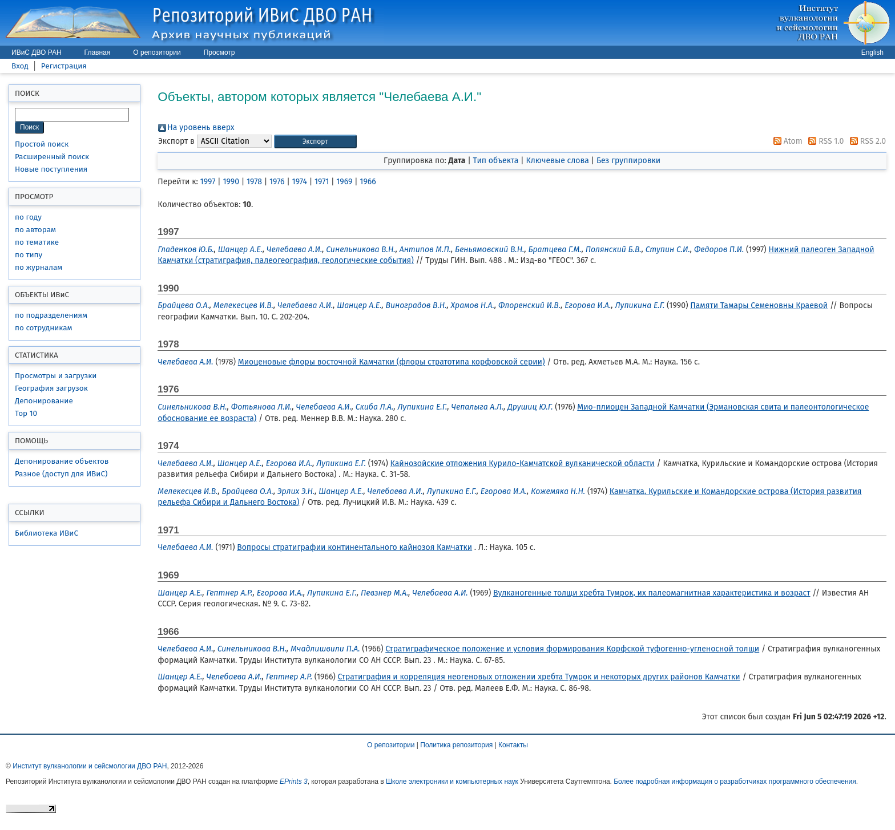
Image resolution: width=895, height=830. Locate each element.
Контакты (513, 745)
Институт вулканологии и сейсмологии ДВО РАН (90, 766)
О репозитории (156, 52)
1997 (208, 182)
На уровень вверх (200, 127)
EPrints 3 (294, 782)
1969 (344, 182)
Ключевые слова (557, 160)
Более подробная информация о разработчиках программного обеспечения (735, 782)
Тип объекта (496, 160)
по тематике (37, 242)
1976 (277, 182)
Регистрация (64, 66)
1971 (322, 182)
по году (28, 217)
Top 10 (26, 413)
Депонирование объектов (61, 461)
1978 (254, 182)
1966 (368, 182)
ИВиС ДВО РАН (36, 52)
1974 (299, 182)
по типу (28, 255)
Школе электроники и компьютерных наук (452, 782)
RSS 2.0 (866, 141)
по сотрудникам (43, 328)
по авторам (35, 229)
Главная (97, 52)
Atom (786, 141)
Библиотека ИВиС (46, 533)
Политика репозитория (456, 745)
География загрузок (51, 388)
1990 (231, 182)
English (872, 52)
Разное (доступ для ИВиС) (61, 474)
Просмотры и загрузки (55, 375)
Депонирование (44, 401)
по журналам (38, 267)
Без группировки (628, 160)
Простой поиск (41, 144)
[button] (315, 142)
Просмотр (219, 52)
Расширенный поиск (52, 156)
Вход (20, 66)
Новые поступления (51, 169)
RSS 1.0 (824, 141)
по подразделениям (51, 315)
